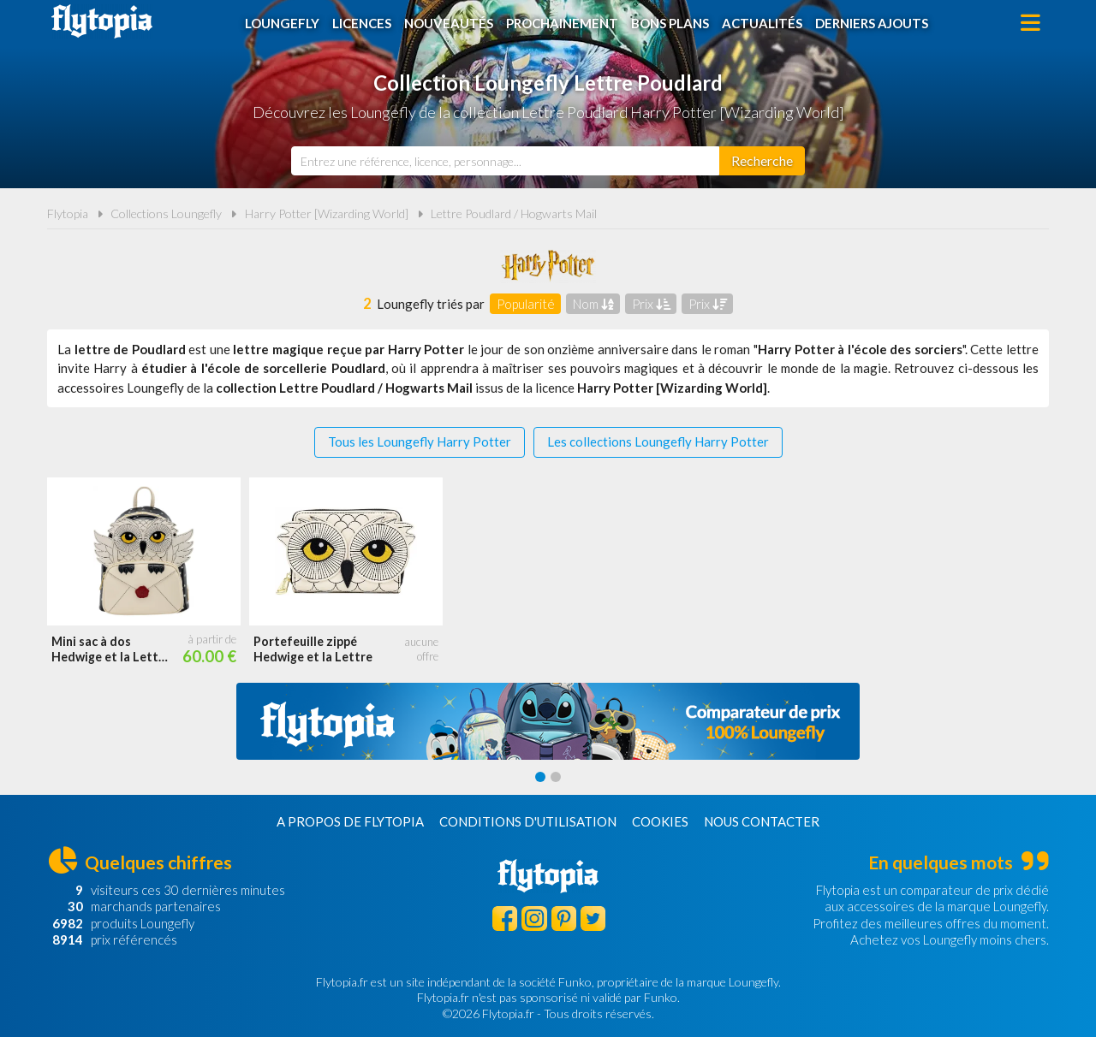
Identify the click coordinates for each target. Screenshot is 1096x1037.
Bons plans (670, 23)
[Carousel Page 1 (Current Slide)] (540, 777)
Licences (361, 23)
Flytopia (101, 21)
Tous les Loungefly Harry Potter (419, 441)
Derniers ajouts (871, 23)
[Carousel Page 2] (556, 777)
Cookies (660, 821)
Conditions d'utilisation (527, 821)
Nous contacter (761, 821)
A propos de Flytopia (350, 821)
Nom (593, 303)
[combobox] (505, 160)
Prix (651, 303)
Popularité (526, 303)
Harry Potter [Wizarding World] (326, 213)
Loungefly (282, 23)
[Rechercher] (762, 160)
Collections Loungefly (166, 213)
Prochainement (562, 23)
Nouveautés (448, 23)
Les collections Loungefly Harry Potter (658, 441)
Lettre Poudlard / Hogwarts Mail (514, 213)
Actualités (762, 23)
